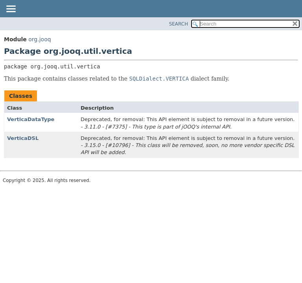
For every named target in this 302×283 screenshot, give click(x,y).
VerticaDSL (23, 138)
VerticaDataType (30, 119)
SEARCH (178, 24)
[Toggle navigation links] (10, 9)
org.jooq (39, 39)
